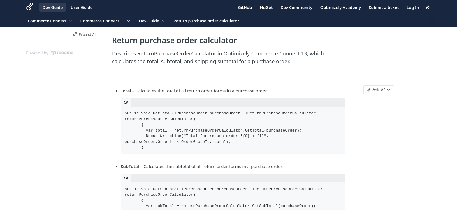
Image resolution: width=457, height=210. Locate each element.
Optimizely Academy (340, 7)
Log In (413, 7)
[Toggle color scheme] (428, 7)
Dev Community (296, 7)
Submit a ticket (384, 7)
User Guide (81, 7)
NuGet (266, 7)
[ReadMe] (62, 53)
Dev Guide (53, 7)
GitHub (245, 7)
